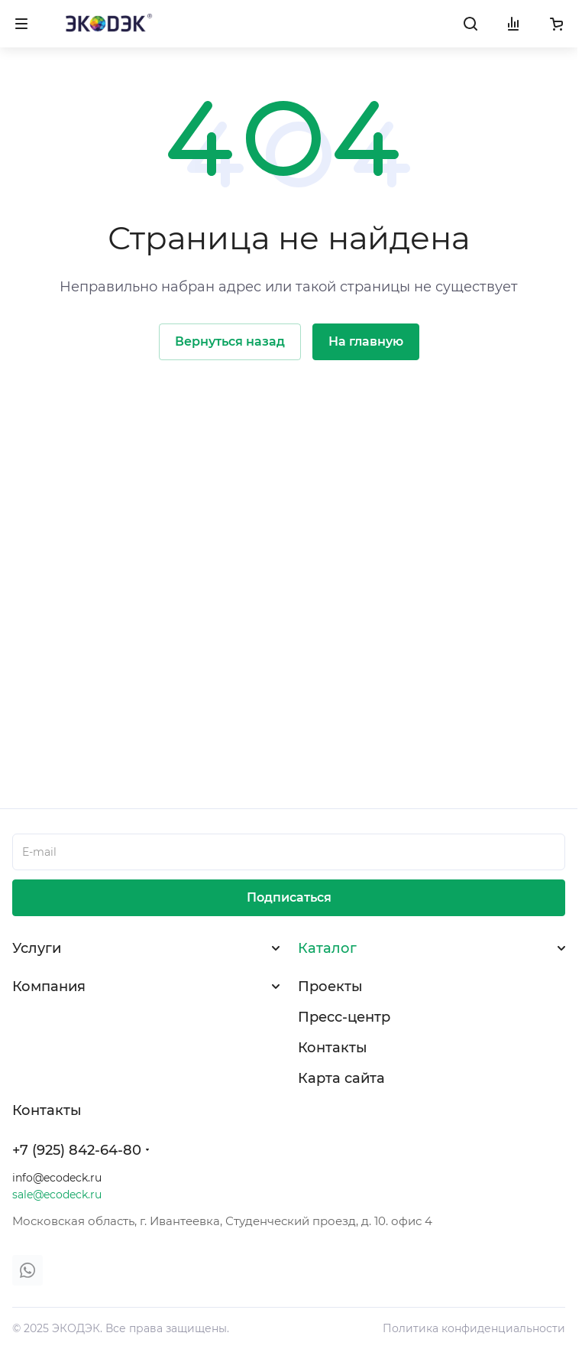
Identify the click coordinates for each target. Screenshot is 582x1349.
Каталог (327, 948)
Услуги (36, 948)
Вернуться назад (230, 341)
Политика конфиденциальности (474, 1328)
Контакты (332, 1047)
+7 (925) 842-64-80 (76, 1150)
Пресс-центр (344, 1017)
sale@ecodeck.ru (57, 1194)
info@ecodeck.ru (57, 1178)
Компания (49, 986)
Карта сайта (341, 1078)
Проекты (330, 986)
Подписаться (289, 897)
